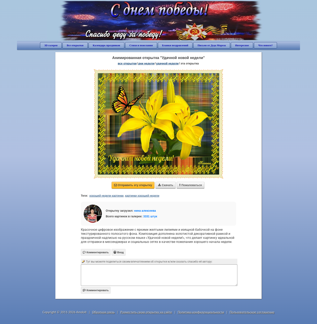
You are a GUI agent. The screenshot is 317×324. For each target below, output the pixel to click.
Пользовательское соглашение (252, 312)
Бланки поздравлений (175, 45)
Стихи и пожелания (141, 45)
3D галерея (50, 45)
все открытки (127, 63)
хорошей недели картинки (106, 195)
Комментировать (96, 290)
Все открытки (75, 45)
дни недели (146, 63)
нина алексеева (145, 210)
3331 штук (150, 216)
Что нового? (265, 45)
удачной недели (167, 63)
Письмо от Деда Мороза (212, 45)
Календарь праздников (106, 45)
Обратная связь (103, 312)
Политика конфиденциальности (201, 312)
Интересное (242, 45)
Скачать (165, 185)
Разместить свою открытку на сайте (146, 312)
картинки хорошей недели (142, 195)
